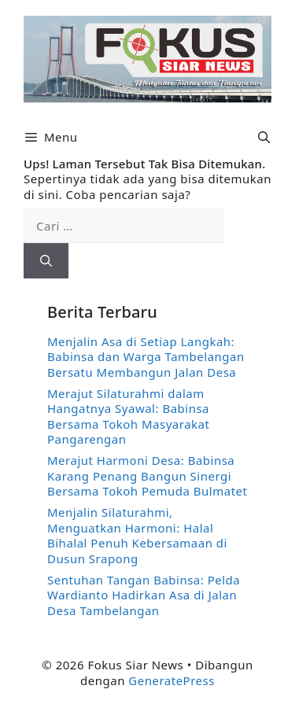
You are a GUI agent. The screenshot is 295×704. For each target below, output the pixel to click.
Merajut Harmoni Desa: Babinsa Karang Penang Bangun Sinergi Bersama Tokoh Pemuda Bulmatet (147, 475)
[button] (264, 137)
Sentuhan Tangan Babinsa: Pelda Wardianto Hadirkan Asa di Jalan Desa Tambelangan (143, 595)
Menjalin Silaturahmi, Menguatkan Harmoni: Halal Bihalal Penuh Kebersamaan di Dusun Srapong (137, 535)
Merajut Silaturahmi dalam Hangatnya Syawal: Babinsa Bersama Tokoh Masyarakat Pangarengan (128, 416)
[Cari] (46, 260)
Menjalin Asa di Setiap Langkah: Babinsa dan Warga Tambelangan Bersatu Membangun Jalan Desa (146, 357)
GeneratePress (171, 680)
